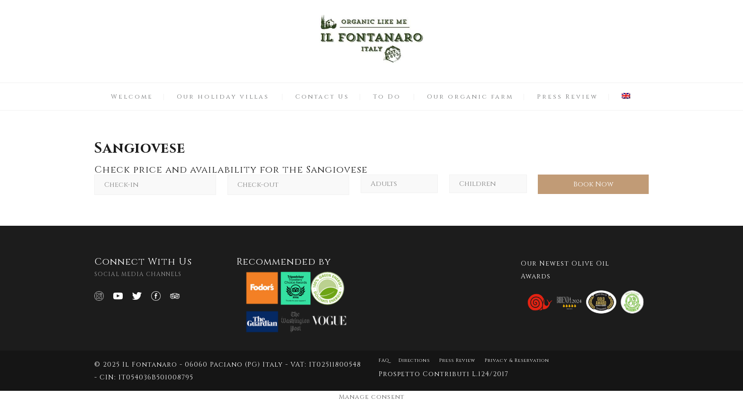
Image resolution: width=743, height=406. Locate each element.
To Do (387, 96)
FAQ (384, 360)
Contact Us (322, 96)
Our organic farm (470, 96)
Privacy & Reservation (517, 360)
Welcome (132, 96)
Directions (414, 360)
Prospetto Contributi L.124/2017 (443, 373)
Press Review (567, 96)
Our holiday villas (223, 96)
